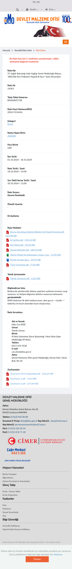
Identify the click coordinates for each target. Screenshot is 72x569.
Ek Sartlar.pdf (20, 240)
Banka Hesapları (9, 474)
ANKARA (11, 136)
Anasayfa (6, 50)
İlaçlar (10, 124)
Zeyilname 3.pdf (21, 384)
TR (34, 2)
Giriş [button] (50, 9)
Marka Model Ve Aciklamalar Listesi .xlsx (33, 255)
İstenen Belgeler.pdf (23, 250)
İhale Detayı (41, 50)
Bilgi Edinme (8, 478)
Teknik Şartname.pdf (22, 279)
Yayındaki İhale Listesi (23, 50)
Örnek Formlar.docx (23, 260)
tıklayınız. (58, 554)
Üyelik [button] (32, 9)
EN (38, 2)
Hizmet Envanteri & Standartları (16, 481)
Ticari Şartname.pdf (22, 265)
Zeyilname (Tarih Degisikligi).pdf (29, 374)
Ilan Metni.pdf (20, 245)
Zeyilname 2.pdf (20, 379)
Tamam (37, 559)
